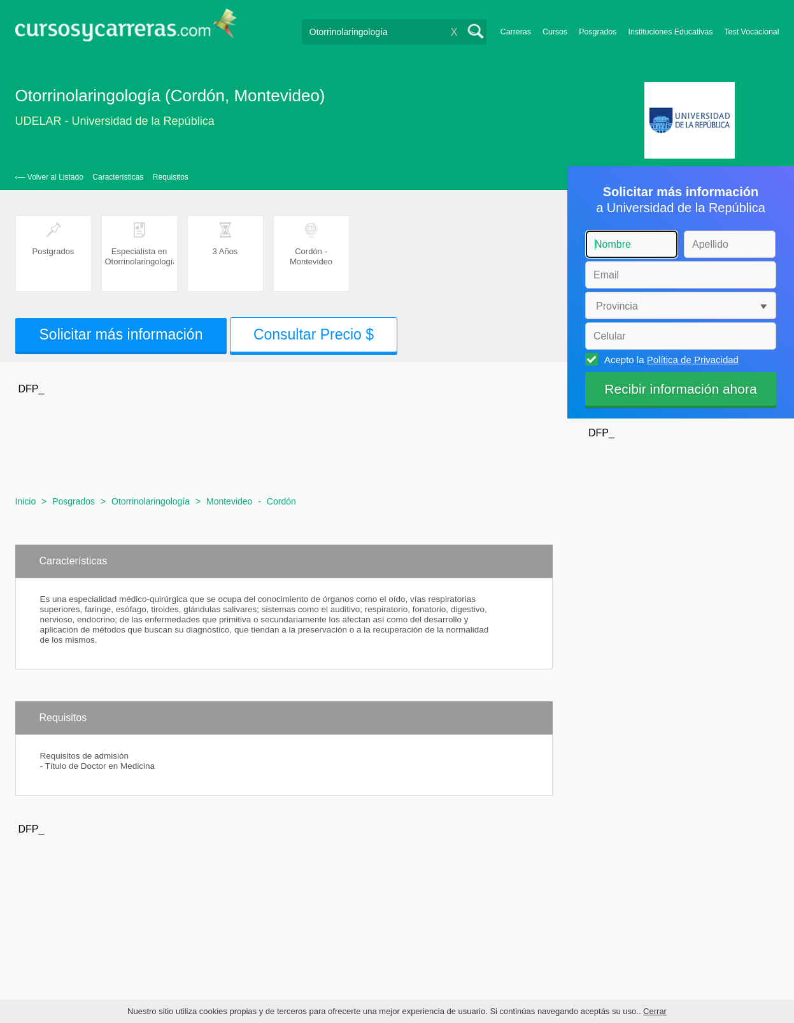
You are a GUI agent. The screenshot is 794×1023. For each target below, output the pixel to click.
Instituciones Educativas (670, 32)
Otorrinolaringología (150, 501)
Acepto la (669, 359)
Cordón (281, 501)
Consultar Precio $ (313, 334)
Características (117, 177)
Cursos (554, 32)
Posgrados (597, 32)
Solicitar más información (121, 334)
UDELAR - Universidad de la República (115, 121)
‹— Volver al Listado (49, 177)
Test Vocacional (751, 32)
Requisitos (170, 177)
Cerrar (655, 1011)
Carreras (515, 32)
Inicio (25, 501)
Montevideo (229, 501)
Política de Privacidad (693, 359)
